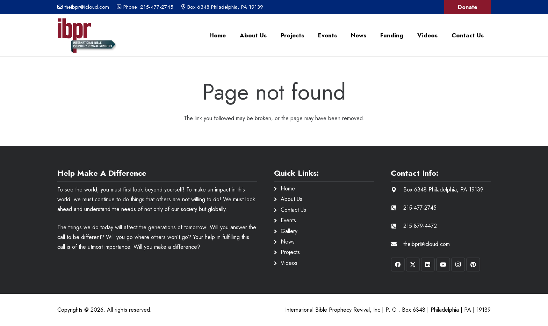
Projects (290, 252)
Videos (289, 263)
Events (288, 220)
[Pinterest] (473, 264)
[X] (413, 264)
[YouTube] (443, 264)
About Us (291, 199)
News (288, 242)
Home (288, 188)
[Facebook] (398, 264)
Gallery (289, 231)
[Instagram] (458, 264)
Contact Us (293, 210)
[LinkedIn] (428, 264)
